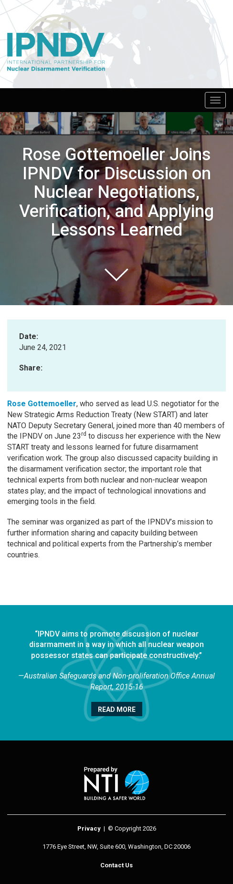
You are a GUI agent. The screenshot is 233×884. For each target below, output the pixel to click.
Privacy (89, 828)
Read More (117, 709)
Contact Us (116, 865)
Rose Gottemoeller (41, 403)
